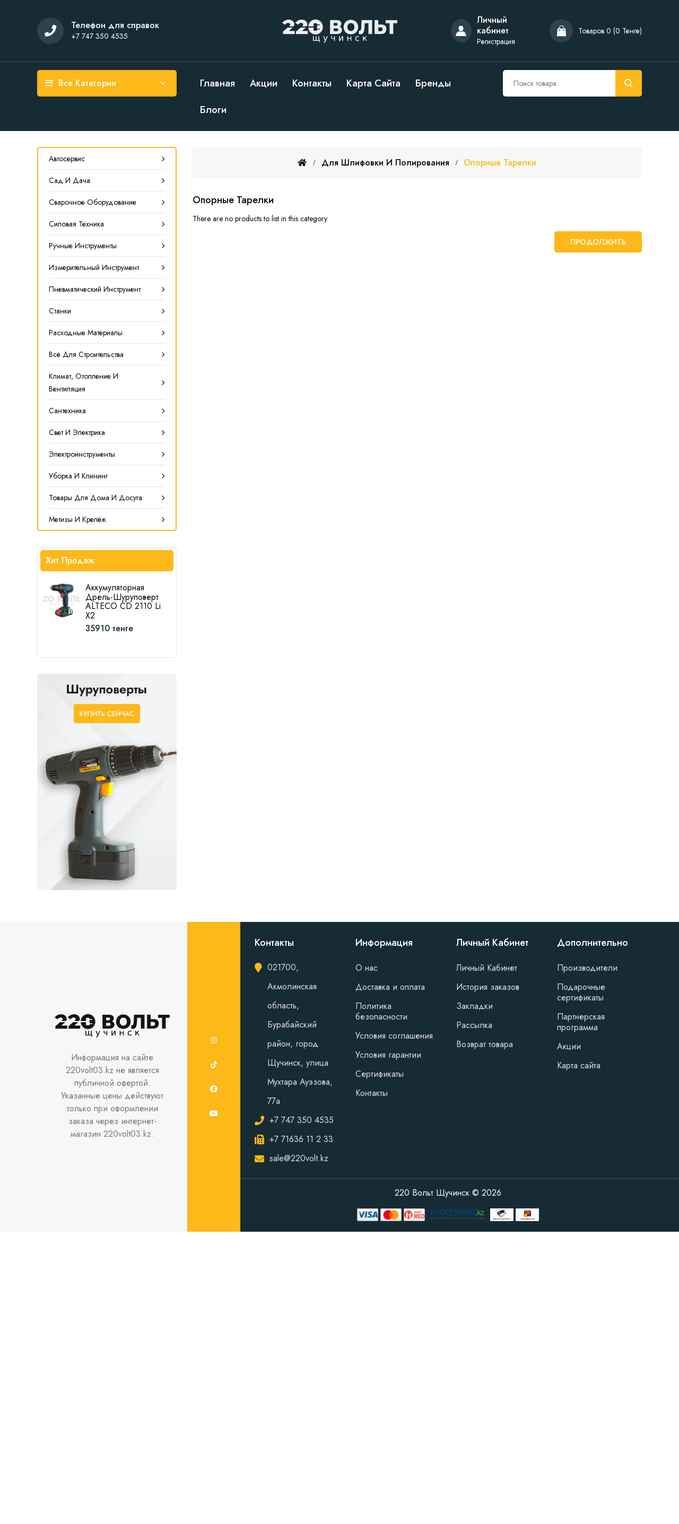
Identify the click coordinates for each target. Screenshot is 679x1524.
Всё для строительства (86, 354)
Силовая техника (76, 224)
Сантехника (67, 410)
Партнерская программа (581, 1022)
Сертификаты (379, 1074)
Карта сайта (373, 83)
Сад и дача (69, 180)
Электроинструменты (82, 454)
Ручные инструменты (83, 245)
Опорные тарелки (500, 162)
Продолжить (598, 242)
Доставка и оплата (390, 987)
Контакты (312, 83)
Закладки (474, 1006)
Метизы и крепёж (77, 519)
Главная (217, 83)
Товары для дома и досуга (95, 497)
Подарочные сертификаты (581, 992)
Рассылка (474, 1025)
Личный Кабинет (486, 968)
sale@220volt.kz (298, 1158)
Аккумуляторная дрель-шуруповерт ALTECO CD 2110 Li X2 (123, 601)
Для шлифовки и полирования (385, 162)
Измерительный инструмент (94, 267)
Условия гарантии (388, 1055)
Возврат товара (484, 1044)
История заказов (487, 987)
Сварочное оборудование (92, 202)
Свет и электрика (77, 432)
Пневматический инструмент (95, 289)
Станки (60, 311)
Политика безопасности (381, 1011)
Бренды (433, 83)
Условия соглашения (394, 1036)
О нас (366, 968)
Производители (587, 968)
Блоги (213, 109)
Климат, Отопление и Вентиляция (83, 382)
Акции (263, 83)
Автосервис (67, 158)
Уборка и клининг (78, 476)
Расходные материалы (86, 332)
